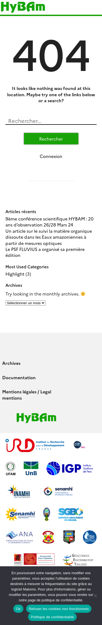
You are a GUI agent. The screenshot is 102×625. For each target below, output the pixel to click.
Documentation (19, 377)
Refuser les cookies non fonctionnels (59, 609)
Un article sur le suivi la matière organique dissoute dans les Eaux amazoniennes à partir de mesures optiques (48, 237)
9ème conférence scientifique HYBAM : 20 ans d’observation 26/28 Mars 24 (49, 222)
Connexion (51, 156)
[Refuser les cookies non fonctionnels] (95, 595)
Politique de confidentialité (52, 617)
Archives (11, 363)
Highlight (14, 274)
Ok (18, 609)
